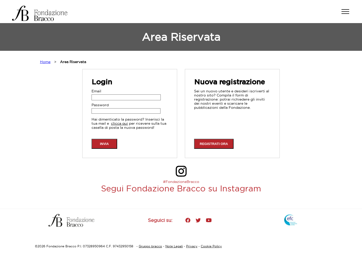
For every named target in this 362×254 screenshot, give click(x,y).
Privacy (191, 246)
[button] (347, 14)
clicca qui (119, 123)
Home (45, 62)
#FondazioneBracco (181, 182)
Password (100, 105)
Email (96, 91)
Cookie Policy (211, 246)
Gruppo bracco (150, 246)
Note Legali (174, 246)
